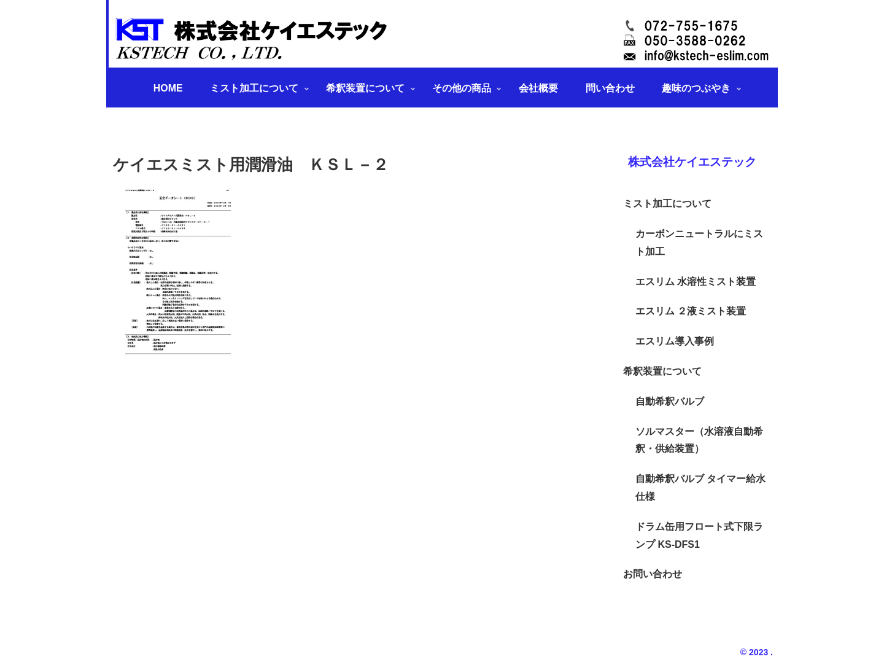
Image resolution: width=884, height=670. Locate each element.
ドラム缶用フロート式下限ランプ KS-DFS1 (699, 535)
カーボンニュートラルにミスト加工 (699, 242)
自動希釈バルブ (669, 401)
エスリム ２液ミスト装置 (690, 311)
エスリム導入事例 (674, 341)
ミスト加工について (667, 203)
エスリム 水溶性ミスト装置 (695, 281)
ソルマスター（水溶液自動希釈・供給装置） (699, 440)
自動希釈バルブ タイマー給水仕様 (700, 487)
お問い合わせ (652, 574)
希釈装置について (662, 371)
